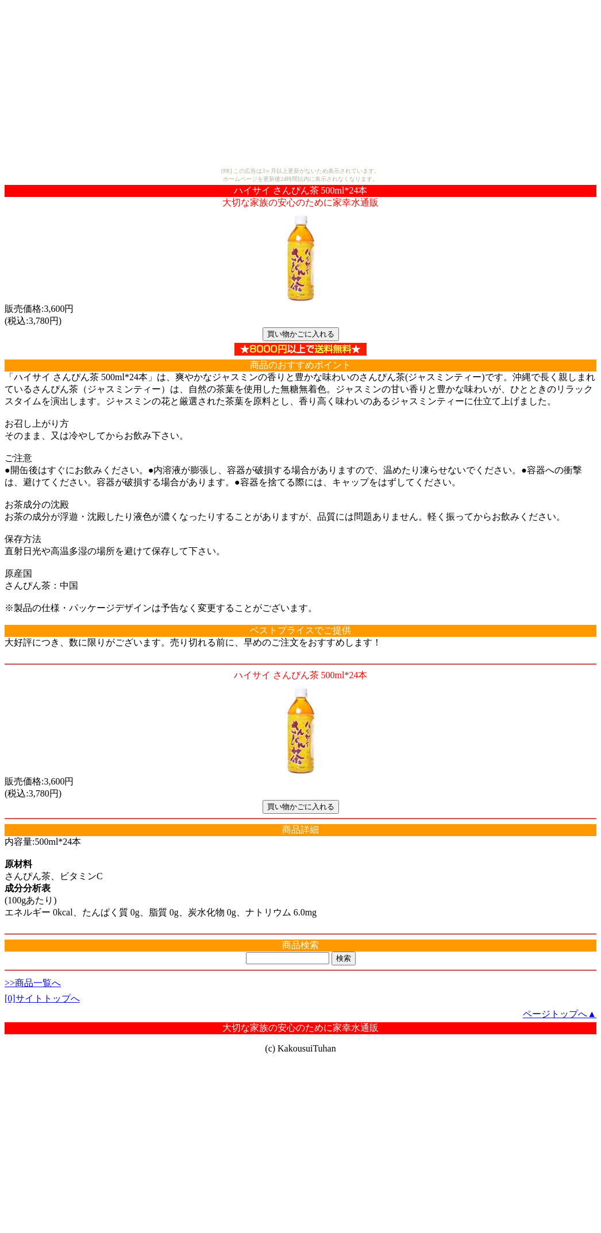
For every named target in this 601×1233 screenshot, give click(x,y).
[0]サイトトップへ (42, 998)
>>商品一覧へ (33, 983)
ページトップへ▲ (559, 1014)
